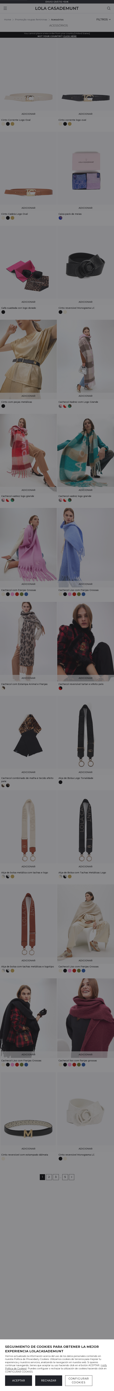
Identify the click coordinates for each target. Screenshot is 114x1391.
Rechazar (48, 1380)
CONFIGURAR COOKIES (78, 1380)
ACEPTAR (18, 1380)
